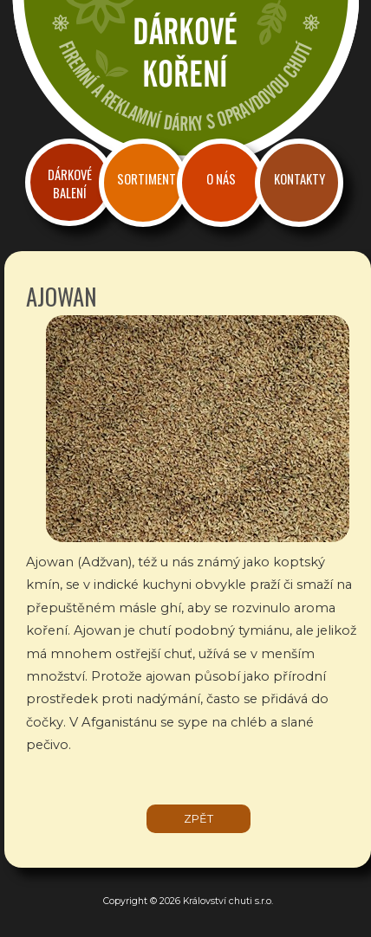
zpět (198, 818)
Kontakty (299, 179)
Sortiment (146, 179)
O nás (221, 179)
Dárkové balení (70, 183)
